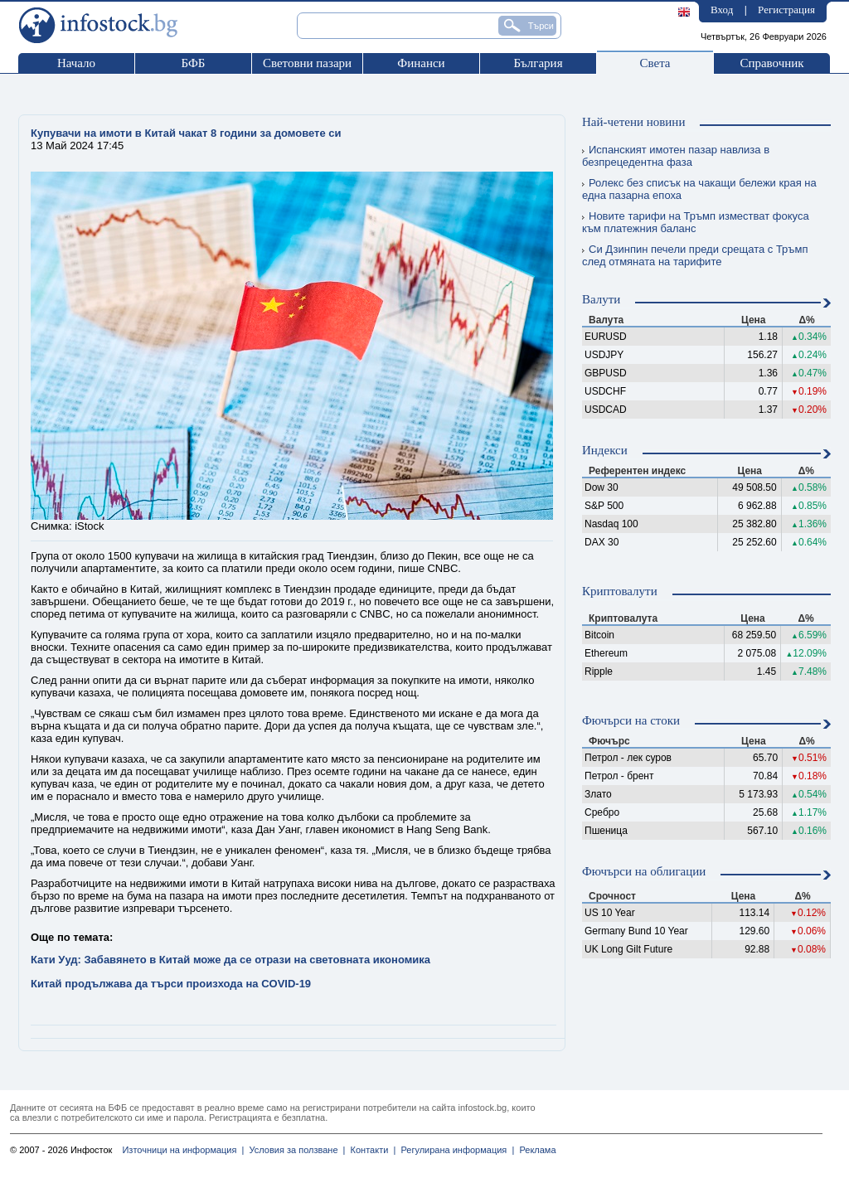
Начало (76, 63)
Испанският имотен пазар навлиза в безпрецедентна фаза (675, 155)
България (537, 63)
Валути (601, 299)
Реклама (534, 1150)
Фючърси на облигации (644, 871)
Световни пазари (307, 63)
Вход (722, 9)
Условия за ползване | (294, 1150)
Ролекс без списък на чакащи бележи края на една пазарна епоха (699, 189)
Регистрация (786, 9)
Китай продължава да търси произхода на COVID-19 (171, 983)
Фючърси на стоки (631, 720)
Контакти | (370, 1150)
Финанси (420, 63)
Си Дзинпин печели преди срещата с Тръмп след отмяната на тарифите (695, 255)
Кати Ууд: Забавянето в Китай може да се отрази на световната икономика (230, 959)
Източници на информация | (183, 1150)
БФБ (194, 63)
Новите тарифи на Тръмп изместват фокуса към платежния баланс (695, 222)
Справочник (771, 63)
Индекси (605, 450)
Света (654, 63)
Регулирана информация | (454, 1150)
